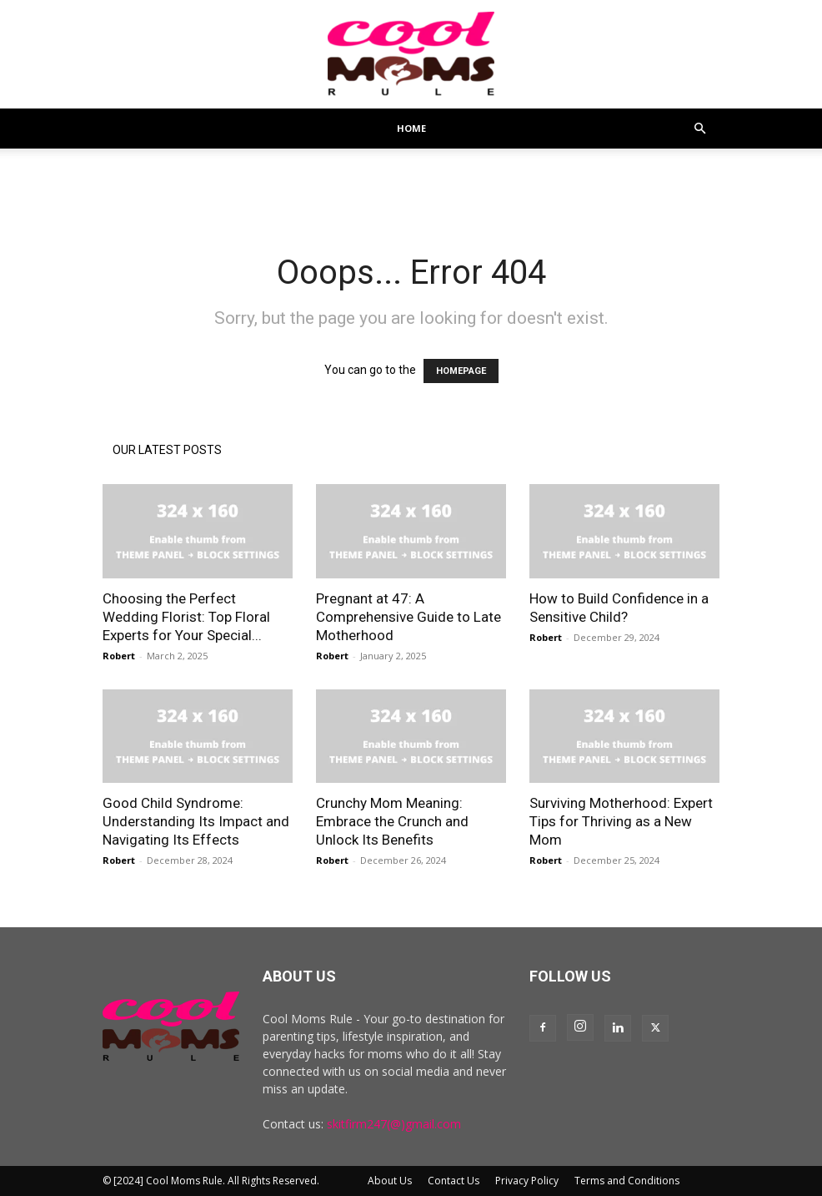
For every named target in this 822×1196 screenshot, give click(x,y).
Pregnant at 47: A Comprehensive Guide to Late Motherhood (408, 616)
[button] (699, 129)
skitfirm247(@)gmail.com (394, 1124)
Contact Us (453, 1180)
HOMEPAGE (461, 371)
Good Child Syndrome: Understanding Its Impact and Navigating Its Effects (196, 821)
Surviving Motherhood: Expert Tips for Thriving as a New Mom (621, 821)
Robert (119, 655)
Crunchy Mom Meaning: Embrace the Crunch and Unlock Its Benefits (392, 821)
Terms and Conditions (626, 1180)
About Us (390, 1180)
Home (411, 128)
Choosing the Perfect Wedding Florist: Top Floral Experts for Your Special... (186, 616)
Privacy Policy (527, 1180)
